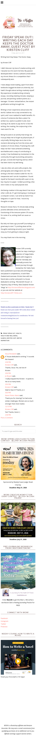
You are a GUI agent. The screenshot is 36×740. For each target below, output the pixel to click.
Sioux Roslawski (11, 354)
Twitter (3, 624)
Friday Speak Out (9, 333)
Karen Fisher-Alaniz (12, 395)
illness (3, 338)
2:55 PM (8, 384)
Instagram (4, 621)
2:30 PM (8, 362)
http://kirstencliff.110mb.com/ (11, 293)
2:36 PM (8, 415)
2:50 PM (8, 373)
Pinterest (4, 627)
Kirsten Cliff (11, 338)
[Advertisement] (18, 701)
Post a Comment (7, 418)
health (18, 333)
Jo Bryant (8, 376)
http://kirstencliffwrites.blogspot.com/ (21, 287)
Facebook (4, 618)
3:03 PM (8, 393)
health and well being (9, 336)
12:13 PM (8, 406)
